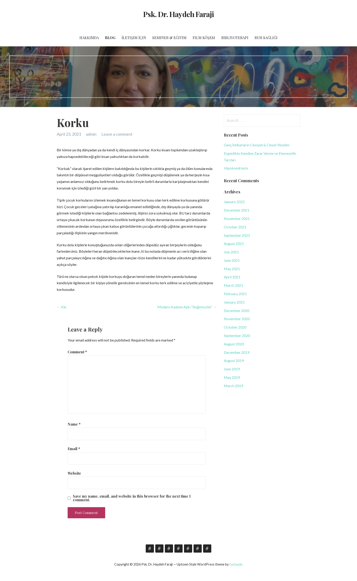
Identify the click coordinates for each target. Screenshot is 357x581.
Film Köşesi (204, 37)
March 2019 (233, 386)
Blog (110, 37)
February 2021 (235, 294)
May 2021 (232, 269)
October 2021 (235, 227)
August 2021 (234, 243)
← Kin (61, 307)
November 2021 (237, 218)
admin (91, 134)
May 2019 (232, 377)
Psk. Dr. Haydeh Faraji (178, 14)
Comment (77, 351)
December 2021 (236, 210)
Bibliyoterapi (234, 37)
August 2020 (234, 344)
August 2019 (234, 360)
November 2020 (237, 319)
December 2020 (236, 310)
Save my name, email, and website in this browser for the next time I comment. (132, 498)
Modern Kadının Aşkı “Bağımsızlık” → (187, 307)
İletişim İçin (134, 37)
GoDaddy (236, 564)
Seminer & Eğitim (169, 37)
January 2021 (234, 302)
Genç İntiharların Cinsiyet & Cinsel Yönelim (256, 145)
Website (74, 473)
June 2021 (232, 260)
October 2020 (235, 327)
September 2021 (237, 235)
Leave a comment (117, 134)
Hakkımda (89, 37)
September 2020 (237, 335)
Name (74, 424)
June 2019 (232, 369)
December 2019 (236, 352)
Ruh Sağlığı (266, 37)
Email (74, 448)
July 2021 (231, 252)
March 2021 (233, 285)
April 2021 (232, 277)
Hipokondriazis (236, 168)
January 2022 (234, 201)
